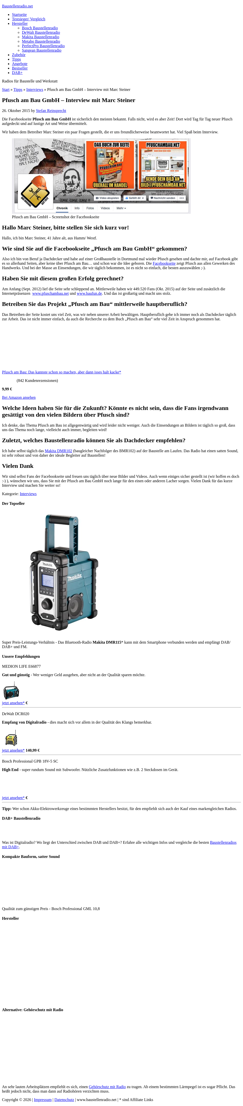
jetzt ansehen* (13, 703)
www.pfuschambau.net (50, 293)
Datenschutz (64, 1100)
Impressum (43, 1100)
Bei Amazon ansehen (19, 397)
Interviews (34, 89)
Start (5, 89)
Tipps (17, 89)
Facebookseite (164, 263)
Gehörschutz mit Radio (107, 1087)
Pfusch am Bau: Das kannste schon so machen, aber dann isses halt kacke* (61, 372)
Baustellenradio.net (17, 6)
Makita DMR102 (58, 451)
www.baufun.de (89, 293)
